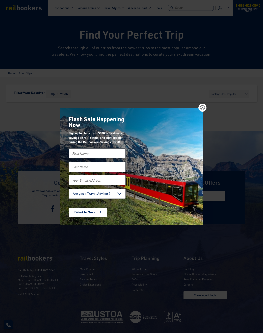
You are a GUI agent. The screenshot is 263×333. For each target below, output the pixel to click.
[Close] (202, 107)
